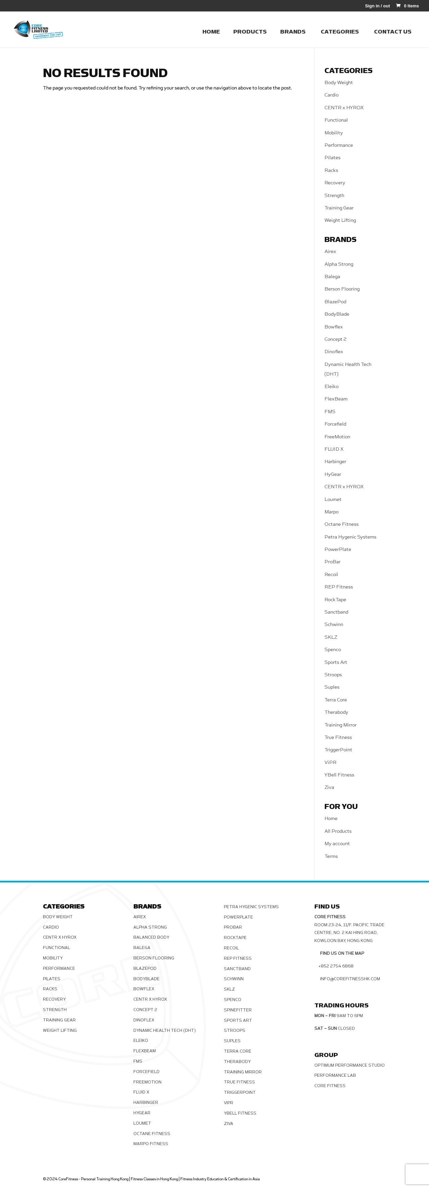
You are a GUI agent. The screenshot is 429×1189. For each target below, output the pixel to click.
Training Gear (339, 208)
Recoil (331, 574)
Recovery (334, 183)
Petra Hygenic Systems (350, 537)
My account (337, 844)
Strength (334, 195)
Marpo (331, 512)
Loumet (333, 499)
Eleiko (331, 386)
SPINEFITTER (238, 1010)
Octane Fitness (341, 524)
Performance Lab (335, 1075)
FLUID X (334, 449)
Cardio (331, 95)
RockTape (335, 600)
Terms (331, 856)
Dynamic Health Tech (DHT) (164, 1030)
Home (331, 818)
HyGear (332, 474)
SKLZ (331, 637)
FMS (329, 412)
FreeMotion (337, 437)
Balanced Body (151, 937)
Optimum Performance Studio (349, 1065)
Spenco (332, 649)
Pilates (332, 158)
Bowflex (333, 327)
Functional (336, 120)
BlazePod (335, 302)
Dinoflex (333, 352)
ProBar (332, 562)
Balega (332, 276)
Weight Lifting (340, 220)
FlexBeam (336, 399)
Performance (338, 145)
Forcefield (335, 424)
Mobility (333, 133)
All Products (338, 831)
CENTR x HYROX (344, 108)
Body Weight (338, 82)
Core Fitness (330, 1085)
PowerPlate (337, 549)
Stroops (333, 675)
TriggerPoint (338, 750)
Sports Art (335, 662)
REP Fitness (338, 587)
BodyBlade (336, 314)
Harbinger (335, 461)
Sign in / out (377, 6)
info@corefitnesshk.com (350, 979)
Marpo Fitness (150, 1143)
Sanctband (336, 612)
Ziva (329, 787)
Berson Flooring (342, 289)
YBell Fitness (339, 775)
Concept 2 (335, 339)
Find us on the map (342, 953)
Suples (332, 687)
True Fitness (338, 737)
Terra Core (335, 700)
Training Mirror (340, 725)
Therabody (336, 712)
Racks (331, 170)
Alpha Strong (338, 264)
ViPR (330, 762)
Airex (330, 251)
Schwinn (333, 624)
